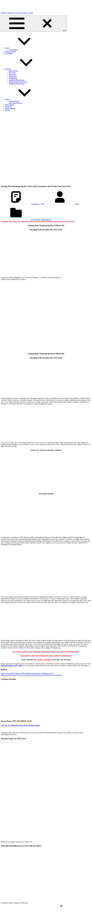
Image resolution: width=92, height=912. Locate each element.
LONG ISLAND (10, 51)
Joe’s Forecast (13, 71)
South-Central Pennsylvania (18, 82)
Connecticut (13, 76)
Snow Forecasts (14, 101)
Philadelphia (13, 78)
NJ (50, 220)
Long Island (45, 220)
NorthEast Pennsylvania (17, 84)
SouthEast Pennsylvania (17, 80)
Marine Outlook (10, 108)
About (22, 48)
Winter (22, 99)
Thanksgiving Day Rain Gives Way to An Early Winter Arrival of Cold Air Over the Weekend (31, 675)
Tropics (7, 110)
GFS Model (8, 53)
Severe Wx (8, 106)
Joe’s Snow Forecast (15, 103)
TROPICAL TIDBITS (44, 660)
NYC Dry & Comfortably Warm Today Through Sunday (20, 725)
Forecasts (23, 69)
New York (12, 73)
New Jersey (12, 74)
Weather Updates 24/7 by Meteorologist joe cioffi (17, 13)
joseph (77, 204)
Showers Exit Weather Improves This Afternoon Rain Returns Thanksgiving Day (27, 673)
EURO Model (9, 105)
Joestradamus (13, 50)
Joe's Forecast (35, 220)
